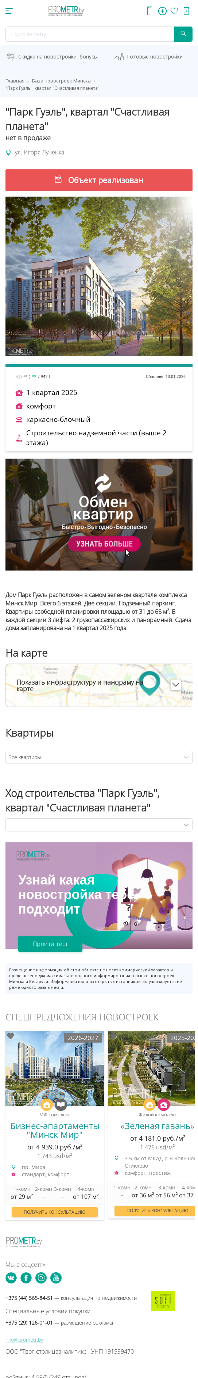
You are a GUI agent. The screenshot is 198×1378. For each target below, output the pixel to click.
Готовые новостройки (155, 56)
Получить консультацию (55, 1212)
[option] (54, 1129)
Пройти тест (50, 944)
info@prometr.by (24, 1339)
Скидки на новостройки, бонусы (58, 56)
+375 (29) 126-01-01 (59, 1322)
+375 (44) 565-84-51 (71, 1297)
